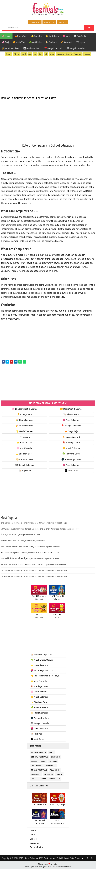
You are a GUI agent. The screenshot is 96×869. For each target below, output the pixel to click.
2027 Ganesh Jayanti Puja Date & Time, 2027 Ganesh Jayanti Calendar (30, 546)
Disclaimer (35, 842)
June (40, 54)
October (69, 54)
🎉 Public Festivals (10, 48)
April (30, 54)
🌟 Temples (36, 36)
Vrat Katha (55, 778)
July (46, 54)
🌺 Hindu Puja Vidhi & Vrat (43, 670)
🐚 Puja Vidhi (80, 36)
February (17, 54)
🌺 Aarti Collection (71, 419)
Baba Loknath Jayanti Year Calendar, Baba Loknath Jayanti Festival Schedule (33, 564)
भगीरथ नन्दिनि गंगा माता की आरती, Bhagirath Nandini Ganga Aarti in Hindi (30, 558)
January (8, 54)
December (87, 54)
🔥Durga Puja (20, 36)
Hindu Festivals (38, 760)
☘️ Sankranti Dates (71, 453)
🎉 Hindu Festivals (24, 419)
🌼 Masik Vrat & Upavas (71, 408)
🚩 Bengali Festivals (53, 48)
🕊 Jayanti (81, 42)
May (35, 54)
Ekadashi (55, 756)
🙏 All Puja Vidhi (24, 414)
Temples (42, 778)
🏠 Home (6, 36)
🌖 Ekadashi (51, 42)
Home (33, 830)
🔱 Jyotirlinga (52, 36)
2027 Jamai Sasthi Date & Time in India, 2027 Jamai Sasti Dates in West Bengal (34, 570)
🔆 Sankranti (66, 42)
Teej (33, 778)
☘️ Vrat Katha (35, 42)
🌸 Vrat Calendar (24, 447)
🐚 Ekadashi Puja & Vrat (42, 654)
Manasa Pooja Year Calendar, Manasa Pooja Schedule (23, 540)
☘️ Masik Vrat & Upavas (42, 659)
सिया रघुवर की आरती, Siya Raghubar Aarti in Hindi (20, 534)
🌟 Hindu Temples (24, 431)
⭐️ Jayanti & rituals (40, 664)
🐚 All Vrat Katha (71, 414)
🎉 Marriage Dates (71, 442)
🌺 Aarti (66, 36)
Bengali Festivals (39, 756)
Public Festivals (39, 769)
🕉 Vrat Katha (71, 470)
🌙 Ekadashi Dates (25, 453)
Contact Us (49, 22)
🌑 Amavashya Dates (71, 459)
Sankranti (36, 773)
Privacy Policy (36, 846)
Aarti (51, 751)
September (60, 54)
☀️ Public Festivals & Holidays (45, 675)
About (33, 834)
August (52, 54)
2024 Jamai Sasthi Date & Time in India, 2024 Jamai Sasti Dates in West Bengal (34, 576)
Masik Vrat (51, 765)
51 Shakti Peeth (38, 751)
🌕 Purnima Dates (24, 459)
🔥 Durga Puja (71, 431)
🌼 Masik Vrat (19, 42)
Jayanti (53, 760)
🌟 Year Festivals (25, 442)
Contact (33, 838)
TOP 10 (59, 773)
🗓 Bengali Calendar (75, 48)
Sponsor (62, 22)
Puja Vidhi (54, 769)
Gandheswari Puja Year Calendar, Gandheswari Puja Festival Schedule (30, 552)
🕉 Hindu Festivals (31, 48)
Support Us (35, 22)
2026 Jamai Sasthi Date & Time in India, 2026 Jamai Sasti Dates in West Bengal (34, 522)
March (24, 54)
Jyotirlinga (36, 765)
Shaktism (48, 773)
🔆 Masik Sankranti (71, 436)
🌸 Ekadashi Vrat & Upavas (24, 408)
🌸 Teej (5, 42)
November (77, 54)
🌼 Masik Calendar (71, 447)
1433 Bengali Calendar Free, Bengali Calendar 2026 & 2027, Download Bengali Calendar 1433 (39, 528)
